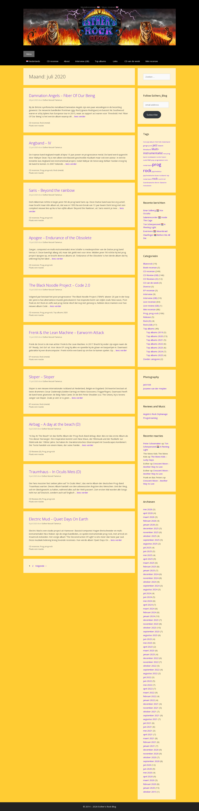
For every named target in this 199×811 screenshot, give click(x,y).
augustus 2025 (150, 543)
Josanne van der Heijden (154, 388)
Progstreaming (150, 418)
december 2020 (151, 749)
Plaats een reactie (36, 125)
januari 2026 (149, 524)
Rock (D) (147, 321)
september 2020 (151, 761)
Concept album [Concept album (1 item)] (149, 142)
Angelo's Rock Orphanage (155, 414)
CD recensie (52, 61)
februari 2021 (149, 742)
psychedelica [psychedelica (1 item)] (156, 171)
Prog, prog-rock (46, 170)
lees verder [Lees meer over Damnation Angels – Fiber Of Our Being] (79, 116)
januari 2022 (149, 700)
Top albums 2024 (154, 351)
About (67, 61)
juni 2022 (147, 681)
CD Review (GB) (150, 275)
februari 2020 (149, 784)
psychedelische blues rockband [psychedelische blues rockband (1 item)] (154, 175)
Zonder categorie (151, 359)
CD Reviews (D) (35, 451)
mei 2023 (147, 642)
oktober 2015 (149, 791)
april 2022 (148, 688)
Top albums (100, 61)
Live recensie (149, 301)
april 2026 (148, 513)
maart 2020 (148, 780)
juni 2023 (147, 639)
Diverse (147, 286)
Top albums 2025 (154, 355)
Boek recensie (150, 267)
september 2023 (151, 631)
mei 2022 (147, 684)
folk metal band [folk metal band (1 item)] (164, 142)
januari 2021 (149, 746)
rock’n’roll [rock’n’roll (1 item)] (161, 179)
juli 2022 (147, 677)
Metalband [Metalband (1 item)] (147, 150)
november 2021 (151, 707)
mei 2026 (147, 509)
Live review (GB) (151, 305)
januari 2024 (149, 616)
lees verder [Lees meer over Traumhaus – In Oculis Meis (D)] (82, 492)
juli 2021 (147, 723)
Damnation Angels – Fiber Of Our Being (62, 95)
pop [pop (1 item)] (152, 160)
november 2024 (151, 578)
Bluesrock (147, 263)
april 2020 (148, 776)
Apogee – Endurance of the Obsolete (60, 237)
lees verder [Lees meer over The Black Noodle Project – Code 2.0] (55, 306)
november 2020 (151, 753)
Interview (147, 294)
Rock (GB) (148, 324)
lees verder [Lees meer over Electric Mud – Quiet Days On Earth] (116, 540)
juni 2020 (147, 768)
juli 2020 (147, 765)
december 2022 (151, 658)
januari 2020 (149, 787)
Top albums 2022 (154, 343)
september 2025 (151, 539)
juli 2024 (147, 593)
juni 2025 (147, 551)
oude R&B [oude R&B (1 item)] (147, 160)
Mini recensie (151, 61)
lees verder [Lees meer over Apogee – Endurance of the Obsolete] (57, 258)
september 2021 (151, 715)
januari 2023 (149, 654)
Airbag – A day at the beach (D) (54, 424)
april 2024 (148, 604)
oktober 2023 (149, 627)
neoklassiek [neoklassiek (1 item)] (151, 157)
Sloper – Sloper (42, 376)
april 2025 (148, 559)
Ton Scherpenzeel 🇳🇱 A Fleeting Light (156, 446)
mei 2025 (147, 555)
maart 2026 (148, 517)
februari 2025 (149, 566)
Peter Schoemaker (152, 443)
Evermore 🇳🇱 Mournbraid (155, 231)
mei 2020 (147, 772)
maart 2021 (148, 738)
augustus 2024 (150, 589)
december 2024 (151, 574)
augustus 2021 (150, 719)
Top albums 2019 (154, 332)
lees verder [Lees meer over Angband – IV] (71, 163)
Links (115, 61)
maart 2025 (148, 562)
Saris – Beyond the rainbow (52, 190)
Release (147, 317)
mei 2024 (147, 601)
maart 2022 (148, 692)
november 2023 (151, 623)
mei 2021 (147, 730)
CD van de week (132, 61)
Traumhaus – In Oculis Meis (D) (55, 471)
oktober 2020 (149, 757)
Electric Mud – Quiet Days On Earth (58, 519)
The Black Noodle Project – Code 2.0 (59, 285)
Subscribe (152, 114)
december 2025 (151, 528)
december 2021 (151, 703)
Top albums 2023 (154, 347)
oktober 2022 (149, 665)
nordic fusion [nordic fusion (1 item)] (161, 157)
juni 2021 (147, 726)
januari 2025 (149, 570)
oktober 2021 (149, 711)
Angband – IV (40, 143)
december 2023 (151, 620)
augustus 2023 (150, 635)
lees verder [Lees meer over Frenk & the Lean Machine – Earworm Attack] (121, 350)
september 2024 (151, 585)
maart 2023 (148, 650)
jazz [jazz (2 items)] (155, 145)
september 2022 (151, 669)
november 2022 (151, 662)
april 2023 (148, 646)
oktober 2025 (149, 536)
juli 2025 (147, 547)
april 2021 (148, 734)
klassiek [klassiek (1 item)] (160, 146)
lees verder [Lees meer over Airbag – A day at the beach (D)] (87, 445)
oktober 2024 (149, 581)
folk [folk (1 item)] (156, 142)
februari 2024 (149, 612)
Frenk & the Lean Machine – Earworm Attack (66, 332)
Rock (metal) (45, 123)
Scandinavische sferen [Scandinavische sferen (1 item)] (151, 183)
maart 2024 (148, 608)
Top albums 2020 (60, 312)
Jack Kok (147, 384)
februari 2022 (149, 696)
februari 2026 (149, 520)
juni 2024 (147, 597)
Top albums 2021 (154, 340)
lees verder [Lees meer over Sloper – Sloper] (77, 397)
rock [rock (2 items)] (155, 179)
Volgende (41, 565)
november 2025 (151, 532)
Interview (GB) (82, 61)
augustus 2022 (150, 673)
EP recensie (34, 356)
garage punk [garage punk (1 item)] (147, 146)
